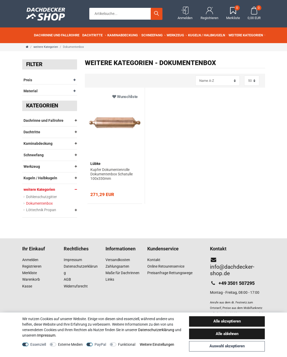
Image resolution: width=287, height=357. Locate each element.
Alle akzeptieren (227, 321)
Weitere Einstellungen (157, 344)
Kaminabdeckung (124, 35)
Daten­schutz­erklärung (156, 330)
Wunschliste (125, 96)
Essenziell (38, 344)
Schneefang (153, 35)
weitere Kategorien (247, 35)
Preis (50, 80)
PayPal (100, 344)
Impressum (73, 260)
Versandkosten (118, 260)
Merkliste (29, 273)
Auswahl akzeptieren (227, 346)
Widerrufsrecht (76, 286)
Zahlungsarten (117, 266)
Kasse (27, 286)
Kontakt (153, 260)
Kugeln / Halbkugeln (208, 35)
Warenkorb (31, 279)
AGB (67, 279)
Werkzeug (177, 35)
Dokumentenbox (39, 203)
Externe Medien (70, 344)
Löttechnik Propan (41, 210)
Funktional (126, 344)
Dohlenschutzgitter (41, 197)
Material (50, 91)
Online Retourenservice (165, 266)
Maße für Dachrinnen (122, 273)
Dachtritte (94, 35)
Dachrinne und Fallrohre (58, 35)
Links (110, 279)
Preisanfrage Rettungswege (169, 273)
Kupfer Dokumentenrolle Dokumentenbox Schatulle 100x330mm (111, 174)
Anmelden (30, 260)
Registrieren (32, 266)
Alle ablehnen (227, 333)
